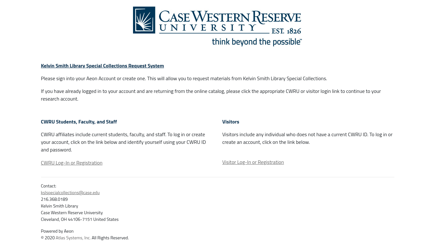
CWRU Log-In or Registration (71, 162)
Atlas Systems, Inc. (73, 237)
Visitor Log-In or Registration (253, 162)
